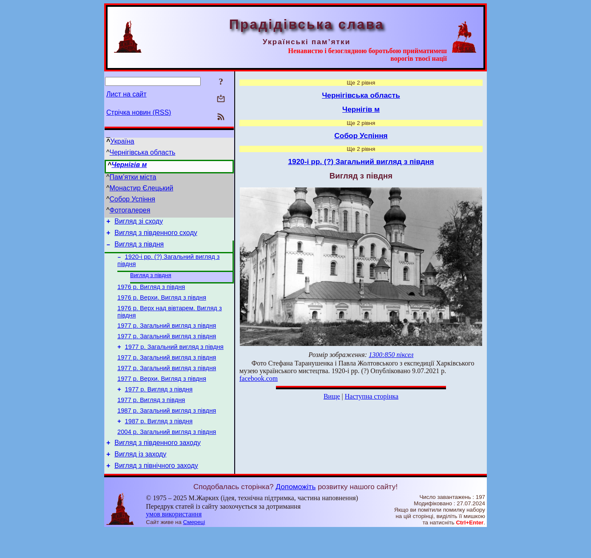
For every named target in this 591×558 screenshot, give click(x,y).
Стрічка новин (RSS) (138, 112)
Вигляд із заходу (140, 480)
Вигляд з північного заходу (156, 493)
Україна (122, 141)
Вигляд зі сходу (138, 222)
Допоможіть (295, 514)
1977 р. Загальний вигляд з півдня (166, 336)
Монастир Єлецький (141, 188)
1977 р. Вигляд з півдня (159, 408)
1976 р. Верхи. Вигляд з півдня (161, 306)
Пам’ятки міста (133, 177)
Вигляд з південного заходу (157, 467)
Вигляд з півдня (139, 248)
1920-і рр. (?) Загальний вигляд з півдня (361, 161)
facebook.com (258, 378)
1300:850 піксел (391, 354)
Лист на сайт (126, 94)
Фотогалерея (130, 210)
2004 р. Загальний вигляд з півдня (166, 455)
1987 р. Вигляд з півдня (159, 443)
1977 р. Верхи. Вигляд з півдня (161, 396)
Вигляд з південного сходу (155, 235)
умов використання (174, 541)
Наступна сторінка (371, 396)
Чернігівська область (143, 152)
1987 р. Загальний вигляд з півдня (166, 431)
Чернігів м (129, 164)
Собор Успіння (133, 199)
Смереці (194, 550)
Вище (332, 396)
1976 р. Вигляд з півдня (151, 294)
